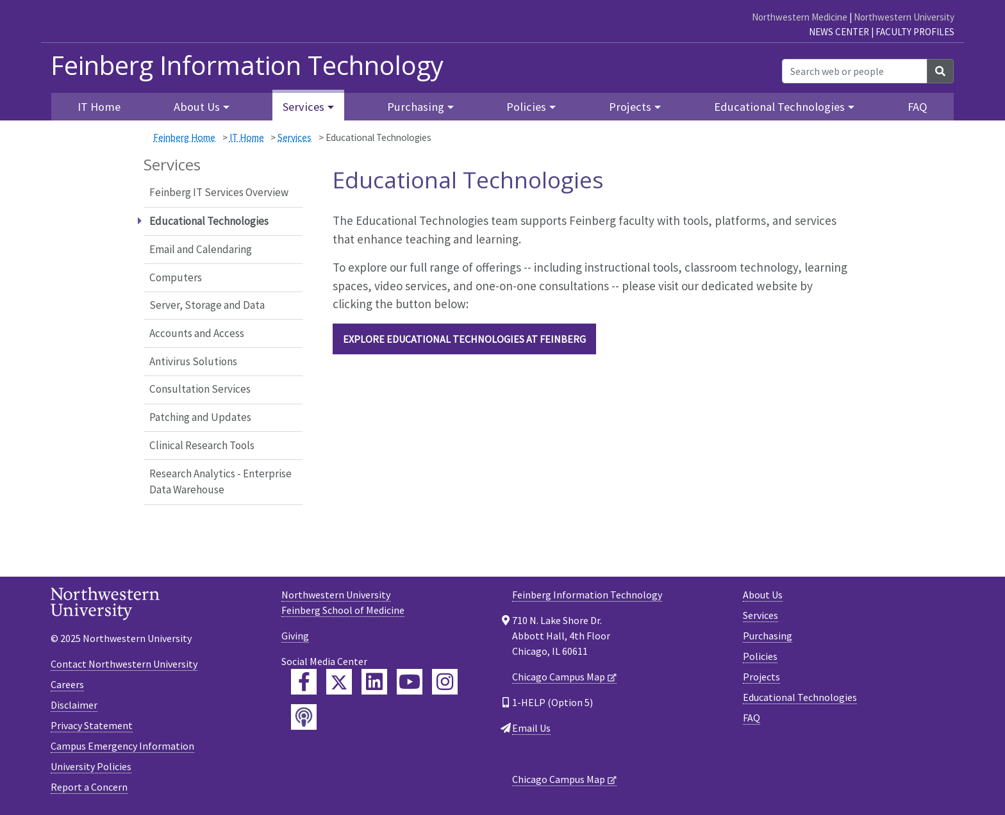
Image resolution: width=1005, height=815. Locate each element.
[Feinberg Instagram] (445, 682)
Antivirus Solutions (193, 361)
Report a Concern (89, 786)
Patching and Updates (200, 417)
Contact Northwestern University (124, 663)
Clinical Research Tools (201, 445)
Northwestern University (904, 17)
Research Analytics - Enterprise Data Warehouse (220, 481)
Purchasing (767, 635)
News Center (839, 32)
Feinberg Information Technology (247, 65)
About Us (763, 594)
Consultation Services (200, 389)
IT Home (246, 137)
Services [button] (303, 106)
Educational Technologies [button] (779, 106)
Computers (175, 277)
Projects (761, 676)
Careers (67, 684)
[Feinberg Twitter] (339, 682)
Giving (295, 635)
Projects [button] (630, 106)
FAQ (917, 106)
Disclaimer (74, 704)
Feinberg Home (184, 137)
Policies (760, 656)
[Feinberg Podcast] (304, 717)
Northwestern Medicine (799, 17)
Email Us (531, 727)
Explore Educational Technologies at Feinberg (464, 339)
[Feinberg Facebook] (304, 682)
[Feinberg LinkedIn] (374, 682)
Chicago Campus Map (558, 676)
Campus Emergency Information (122, 745)
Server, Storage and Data (207, 305)
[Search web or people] (854, 71)
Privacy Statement (92, 725)
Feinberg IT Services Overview (218, 192)
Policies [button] (526, 106)
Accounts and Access (196, 333)
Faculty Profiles (915, 32)
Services (294, 137)
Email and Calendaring (200, 249)
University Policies (91, 766)
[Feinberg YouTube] (409, 682)
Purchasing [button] (415, 106)
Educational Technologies (800, 697)
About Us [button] (197, 106)
